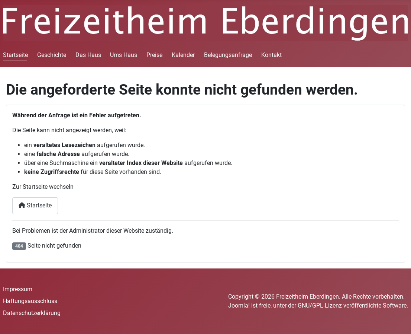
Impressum (17, 289)
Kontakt (271, 54)
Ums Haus (123, 54)
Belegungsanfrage (228, 54)
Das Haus (88, 54)
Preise (154, 54)
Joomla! (239, 305)
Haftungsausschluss (30, 301)
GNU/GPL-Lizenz (320, 305)
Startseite (15, 54)
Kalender (183, 54)
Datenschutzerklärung (32, 312)
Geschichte (51, 54)
